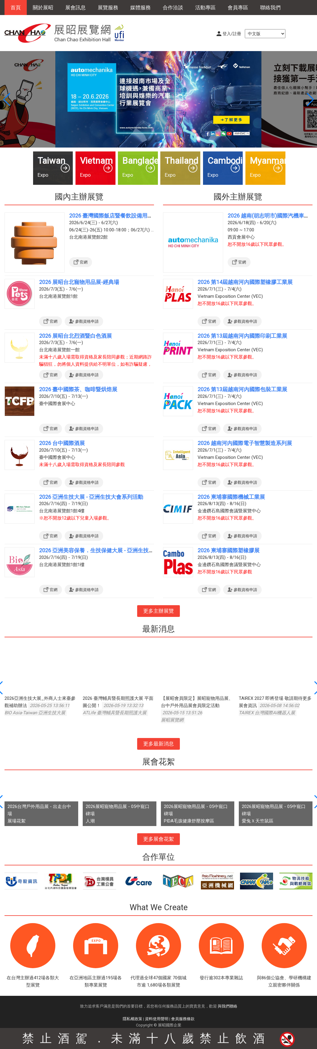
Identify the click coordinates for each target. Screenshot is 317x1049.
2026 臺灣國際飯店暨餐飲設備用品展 (113, 215)
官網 (84, 262)
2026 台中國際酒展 (62, 443)
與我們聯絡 (227, 1006)
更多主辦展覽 (158, 611)
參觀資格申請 (87, 321)
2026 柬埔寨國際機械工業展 (231, 497)
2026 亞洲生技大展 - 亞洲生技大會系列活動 (91, 497)
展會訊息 (75, 8)
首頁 (16, 8)
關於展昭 (43, 8)
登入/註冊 (232, 33)
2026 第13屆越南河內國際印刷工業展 (242, 336)
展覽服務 (108, 8)
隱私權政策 (132, 1019)
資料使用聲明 (156, 1019)
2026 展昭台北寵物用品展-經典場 (79, 282)
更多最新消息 (158, 744)
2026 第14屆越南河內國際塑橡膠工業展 (245, 282)
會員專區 (238, 8)
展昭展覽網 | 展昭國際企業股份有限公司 (68, 33)
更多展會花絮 (158, 839)
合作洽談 (173, 8)
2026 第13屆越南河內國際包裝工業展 (242, 389)
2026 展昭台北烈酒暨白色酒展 (75, 336)
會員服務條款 (183, 1019)
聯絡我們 (270, 8)
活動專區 (205, 8)
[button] (156, 141)
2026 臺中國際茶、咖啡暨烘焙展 (78, 389)
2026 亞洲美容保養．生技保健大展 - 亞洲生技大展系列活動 (110, 550)
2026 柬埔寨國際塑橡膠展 (229, 550)
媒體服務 (140, 8)
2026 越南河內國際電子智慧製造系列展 (245, 443)
